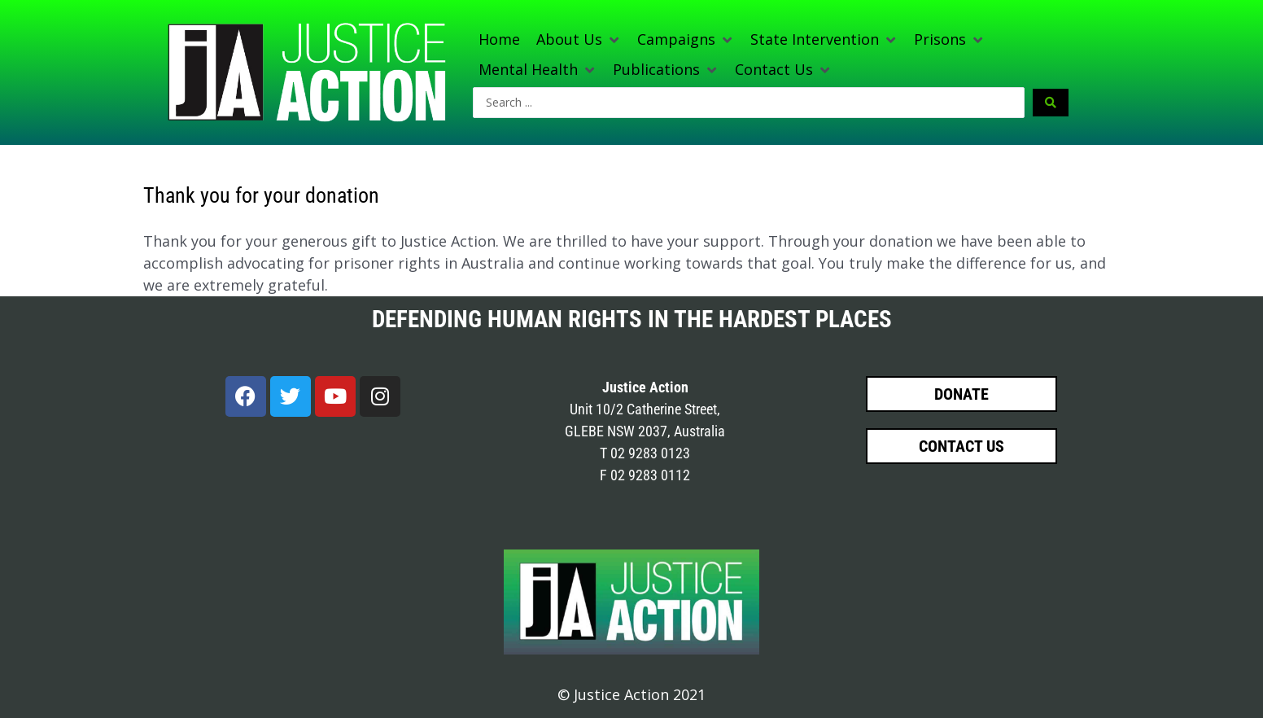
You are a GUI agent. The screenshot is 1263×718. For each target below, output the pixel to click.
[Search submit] (1051, 102)
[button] (578, 39)
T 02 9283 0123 (645, 453)
